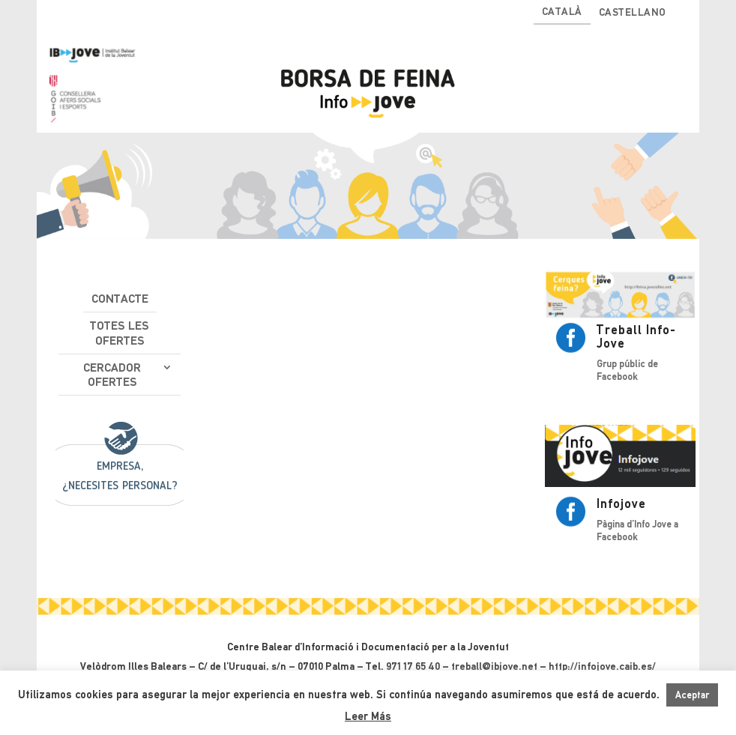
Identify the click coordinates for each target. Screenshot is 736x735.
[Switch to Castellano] (632, 15)
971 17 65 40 (413, 666)
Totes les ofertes (119, 332)
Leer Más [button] (368, 716)
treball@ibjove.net (494, 666)
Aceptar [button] (692, 695)
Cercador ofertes (112, 374)
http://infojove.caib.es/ (602, 666)
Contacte (119, 298)
